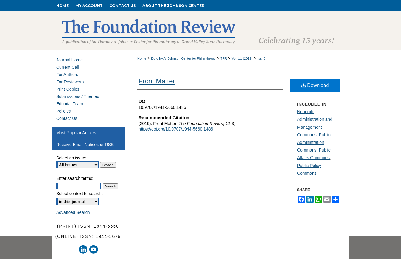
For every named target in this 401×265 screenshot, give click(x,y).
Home (141, 58)
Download (315, 85)
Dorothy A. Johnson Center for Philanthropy (183, 58)
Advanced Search (73, 212)
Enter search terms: (74, 178)
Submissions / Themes (77, 96)
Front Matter (157, 81)
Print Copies (67, 89)
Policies (63, 111)
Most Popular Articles (76, 132)
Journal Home (69, 60)
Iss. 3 (261, 58)
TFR (223, 58)
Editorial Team (69, 103)
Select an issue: (71, 157)
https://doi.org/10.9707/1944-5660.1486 (176, 129)
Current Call (67, 67)
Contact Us (66, 118)
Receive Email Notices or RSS (85, 144)
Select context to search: (79, 193)
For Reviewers (70, 81)
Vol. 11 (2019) (242, 58)
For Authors (67, 74)
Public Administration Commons (314, 142)
